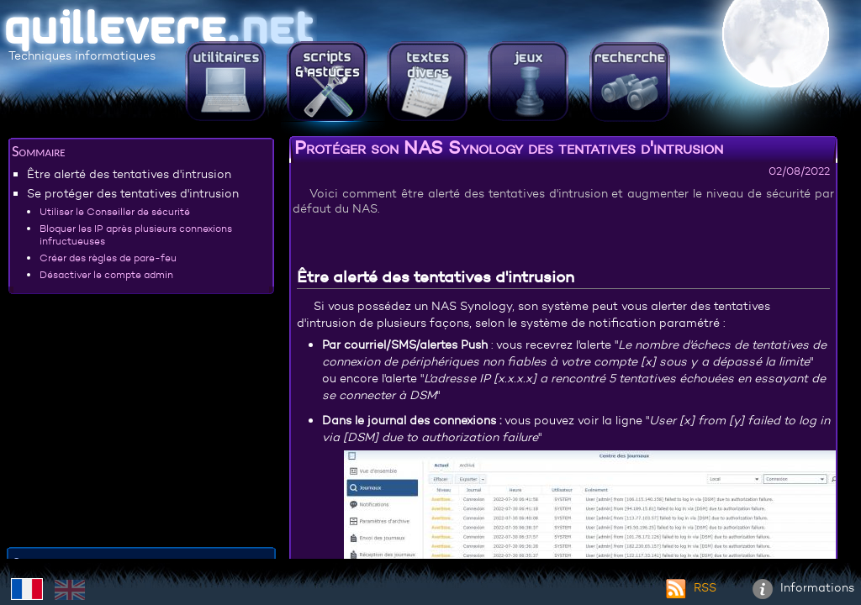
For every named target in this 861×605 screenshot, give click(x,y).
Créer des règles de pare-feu (108, 257)
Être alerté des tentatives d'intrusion (129, 174)
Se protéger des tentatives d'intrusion (133, 193)
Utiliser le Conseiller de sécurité (115, 211)
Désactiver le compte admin (106, 274)
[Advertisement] (141, 423)
